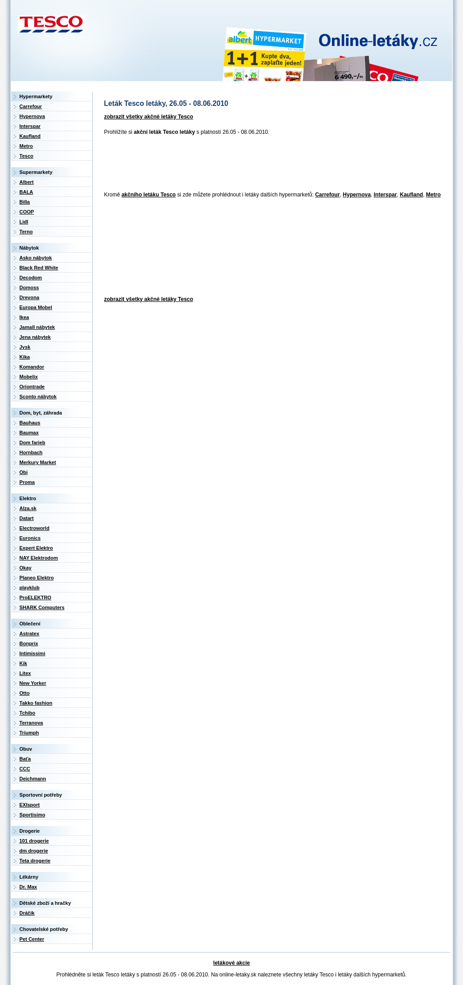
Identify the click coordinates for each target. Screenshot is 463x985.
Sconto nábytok (38, 396)
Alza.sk (27, 508)
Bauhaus (29, 422)
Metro (433, 195)
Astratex (29, 633)
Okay (25, 567)
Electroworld (34, 528)
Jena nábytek (35, 337)
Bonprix (28, 643)
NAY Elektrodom (38, 558)
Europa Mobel (35, 307)
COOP (26, 211)
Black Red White (38, 267)
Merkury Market (37, 462)
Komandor (31, 366)
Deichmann (32, 778)
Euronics (30, 538)
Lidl (23, 221)
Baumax (29, 432)
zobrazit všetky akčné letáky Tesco (148, 117)
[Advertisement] (264, 164)
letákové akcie (231, 963)
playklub (29, 587)
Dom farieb (32, 442)
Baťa (25, 759)
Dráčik (27, 913)
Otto (24, 693)
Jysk (24, 347)
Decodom (30, 277)
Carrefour (327, 195)
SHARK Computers (41, 607)
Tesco (26, 156)
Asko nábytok (35, 257)
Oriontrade (32, 386)
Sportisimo (32, 814)
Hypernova (357, 195)
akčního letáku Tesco (149, 195)
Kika (24, 357)
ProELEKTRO (35, 597)
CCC (24, 768)
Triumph (29, 732)
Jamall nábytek (37, 327)
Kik (23, 663)
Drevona (29, 297)
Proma (27, 482)
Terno (26, 231)
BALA (26, 192)
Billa (24, 202)
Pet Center (31, 939)
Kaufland (411, 195)
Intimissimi (32, 653)
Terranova (31, 722)
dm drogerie (33, 850)
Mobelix (28, 376)
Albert (26, 182)
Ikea (24, 317)
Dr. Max (28, 886)
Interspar (385, 195)
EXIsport (29, 804)
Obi (23, 472)
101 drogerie (34, 841)
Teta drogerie (34, 860)
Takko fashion (35, 703)
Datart (26, 518)
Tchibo (27, 713)
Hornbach (30, 452)
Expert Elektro (36, 548)
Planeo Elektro (36, 577)
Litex (25, 673)
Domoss (29, 287)
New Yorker (32, 683)
